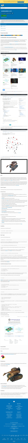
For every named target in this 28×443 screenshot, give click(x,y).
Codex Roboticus (8, 364)
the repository (4, 386)
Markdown (3, 198)
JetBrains (2, 353)
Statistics (19, 407)
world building (16, 41)
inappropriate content (10, 195)
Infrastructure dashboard (19, 406)
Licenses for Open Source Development (9, 354)
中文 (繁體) (26, 435)
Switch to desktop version (14, 431)
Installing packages (8, 405)
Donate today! (14, 424)
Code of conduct (19, 415)
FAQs (9, 409)
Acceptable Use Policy (18, 417)
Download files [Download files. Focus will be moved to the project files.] (3, 30)
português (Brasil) (12, 435)
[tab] (14, 24)
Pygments (19, 212)
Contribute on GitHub (8, 414)
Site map (14, 428)
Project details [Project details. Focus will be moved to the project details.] (3, 26)
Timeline (3, 220)
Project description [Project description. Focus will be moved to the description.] (4, 24)
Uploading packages (8, 406)
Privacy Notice (18, 416)
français (7, 435)
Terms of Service (19, 413)
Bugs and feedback (9, 413)
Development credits (8, 417)
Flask (11, 180)
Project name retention (9, 408)
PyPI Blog (18, 405)
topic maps (17, 43)
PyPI (9, 280)
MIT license (17, 185)
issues (21, 223)
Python (5, 180)
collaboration (7, 205)
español (5, 435)
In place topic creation (4, 208)
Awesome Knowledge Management (9, 47)
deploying (8, 261)
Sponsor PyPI (9, 416)
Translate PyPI (9, 415)
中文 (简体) (23, 435)
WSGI (11, 250)
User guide (9, 407)
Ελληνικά (19, 435)
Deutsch (21, 435)
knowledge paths (10, 207)
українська (16, 435)
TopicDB (11, 43)
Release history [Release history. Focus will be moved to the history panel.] (3, 28)
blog (15, 49)
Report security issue (18, 414)
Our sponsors (18, 409)
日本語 (9, 435)
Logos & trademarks (18, 408)
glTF (7, 200)
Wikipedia (3, 222)
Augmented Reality (4, 211)
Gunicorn (7, 250)
